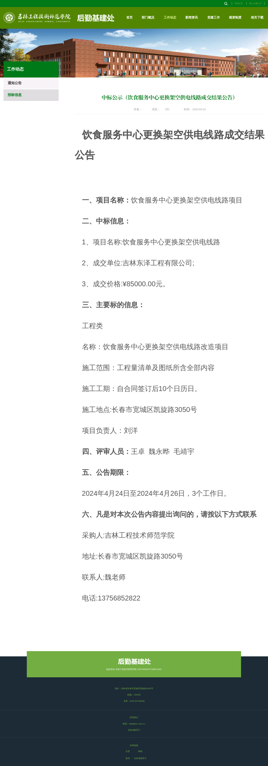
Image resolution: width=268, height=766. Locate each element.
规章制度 (235, 17)
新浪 (128, 758)
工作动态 (170, 17)
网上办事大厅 (255, 3)
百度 (128, 751)
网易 (140, 751)
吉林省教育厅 (140, 758)
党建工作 (213, 17)
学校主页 (238, 3)
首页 (129, 17)
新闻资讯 (191, 17)
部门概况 (148, 17)
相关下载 (257, 17)
